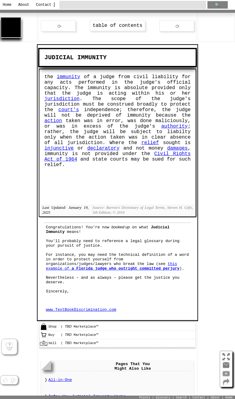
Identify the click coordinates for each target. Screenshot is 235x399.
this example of (112, 266)
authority (174, 126)
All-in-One (60, 380)
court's (68, 110)
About (23, 5)
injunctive (59, 148)
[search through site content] (133, 5)
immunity (68, 77)
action (53, 121)
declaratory (103, 148)
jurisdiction (61, 99)
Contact (42, 5)
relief (150, 143)
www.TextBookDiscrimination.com (81, 309)
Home (7, 5)
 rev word (58, 26)
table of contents (117, 25)
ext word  (176, 26)
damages (177, 148)
